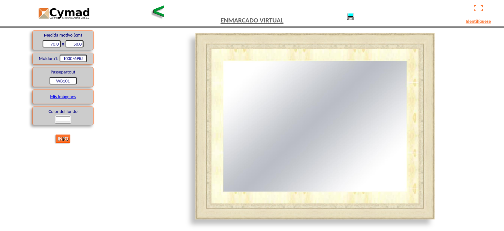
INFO (63, 138)
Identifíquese (478, 21)
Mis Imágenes (63, 96)
